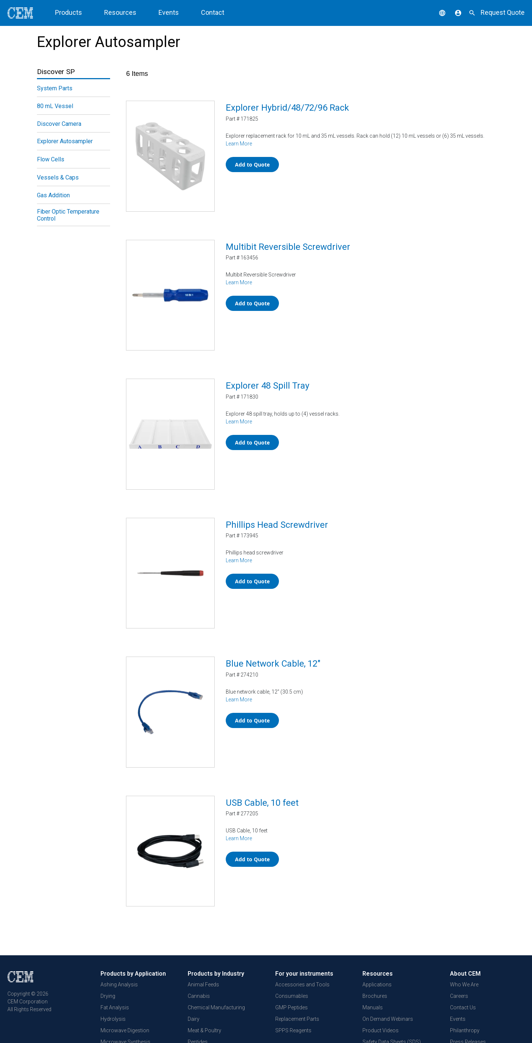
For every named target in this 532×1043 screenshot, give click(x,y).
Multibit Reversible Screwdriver (288, 247)
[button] (437, 12)
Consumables (291, 996)
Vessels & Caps (58, 177)
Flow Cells (50, 159)
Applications (377, 984)
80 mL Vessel (55, 106)
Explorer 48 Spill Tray (267, 385)
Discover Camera (59, 123)
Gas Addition (53, 195)
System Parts (54, 88)
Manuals (372, 1007)
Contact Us (463, 1007)
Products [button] (68, 12)
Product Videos (380, 1030)
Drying (107, 996)
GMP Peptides (291, 1007)
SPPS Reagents (293, 1030)
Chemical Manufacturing (216, 1007)
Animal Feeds (203, 984)
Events (168, 12)
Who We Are (464, 984)
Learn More (239, 144)
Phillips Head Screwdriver (277, 525)
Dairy (194, 1019)
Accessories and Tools (302, 984)
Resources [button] (120, 12)
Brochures (374, 996)
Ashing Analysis (119, 984)
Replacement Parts (297, 1019)
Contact (212, 12)
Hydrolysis (113, 1019)
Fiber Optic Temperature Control (68, 215)
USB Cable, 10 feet (262, 803)
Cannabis (199, 996)
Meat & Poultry (204, 1030)
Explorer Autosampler (65, 141)
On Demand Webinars (387, 1019)
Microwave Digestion (124, 1030)
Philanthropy (465, 1030)
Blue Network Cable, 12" (273, 663)
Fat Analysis (114, 1007)
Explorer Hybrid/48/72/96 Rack (287, 108)
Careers (459, 996)
